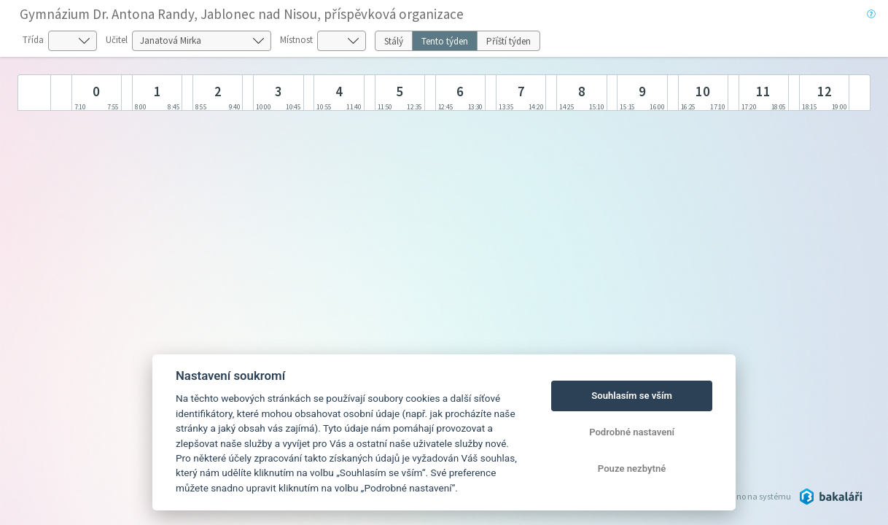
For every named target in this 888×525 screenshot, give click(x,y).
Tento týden (444, 41)
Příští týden (508, 41)
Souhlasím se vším (631, 395)
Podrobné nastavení (631, 432)
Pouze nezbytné (632, 468)
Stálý (393, 41)
